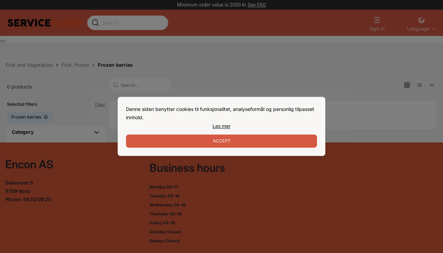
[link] (221, 126)
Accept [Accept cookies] (221, 141)
